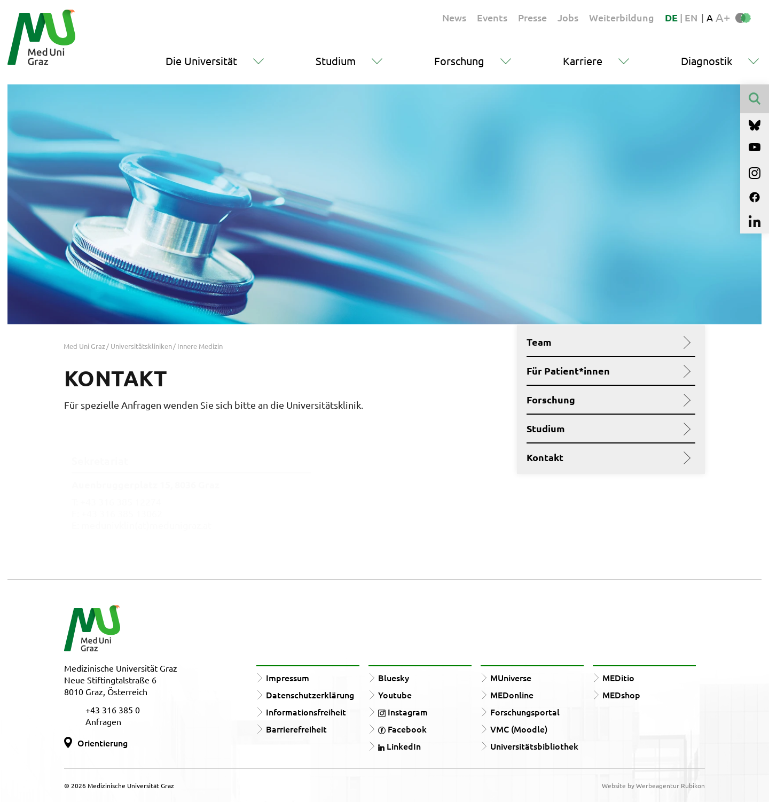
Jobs (568, 17)
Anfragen (103, 721)
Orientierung (102, 743)
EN (691, 17)
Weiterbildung (621, 17)
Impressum (287, 677)
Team (607, 342)
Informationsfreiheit (306, 712)
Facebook (402, 729)
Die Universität (201, 60)
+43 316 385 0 (112, 709)
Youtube (395, 694)
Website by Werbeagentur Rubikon (653, 785)
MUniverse (510, 677)
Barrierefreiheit (296, 729)
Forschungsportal (525, 712)
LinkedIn (399, 746)
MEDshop (621, 694)
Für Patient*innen (607, 371)
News (454, 17)
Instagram (403, 712)
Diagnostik (706, 60)
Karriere (582, 60)
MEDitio (618, 677)
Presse (532, 17)
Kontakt (607, 457)
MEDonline (511, 694)
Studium (336, 60)
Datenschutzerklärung (310, 694)
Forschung (459, 60)
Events (492, 17)
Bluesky (393, 677)
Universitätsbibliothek (534, 746)
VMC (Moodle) (518, 729)
